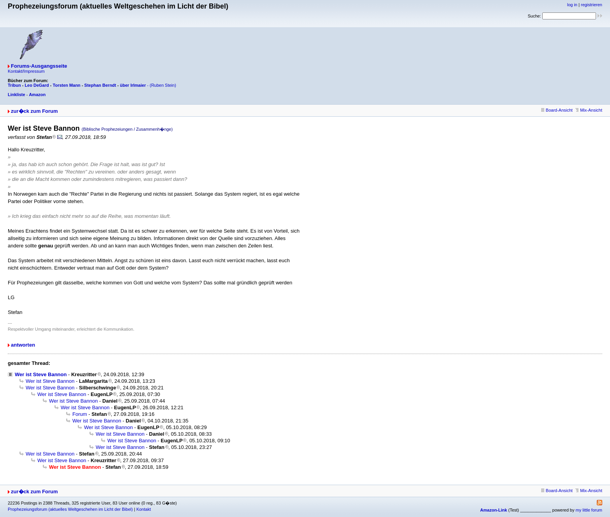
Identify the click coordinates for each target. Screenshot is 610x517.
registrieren (591, 4)
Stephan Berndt (100, 85)
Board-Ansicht (557, 110)
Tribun (14, 85)
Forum (79, 414)
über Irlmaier (133, 85)
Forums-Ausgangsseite (39, 66)
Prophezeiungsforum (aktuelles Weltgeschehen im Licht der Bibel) (70, 509)
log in (572, 4)
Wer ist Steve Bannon (41, 374)
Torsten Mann (67, 85)
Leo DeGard (37, 85)
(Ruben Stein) (163, 85)
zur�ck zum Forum (34, 111)
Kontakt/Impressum (26, 71)
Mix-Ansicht (588, 110)
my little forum (589, 510)
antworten (23, 345)
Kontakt (143, 509)
